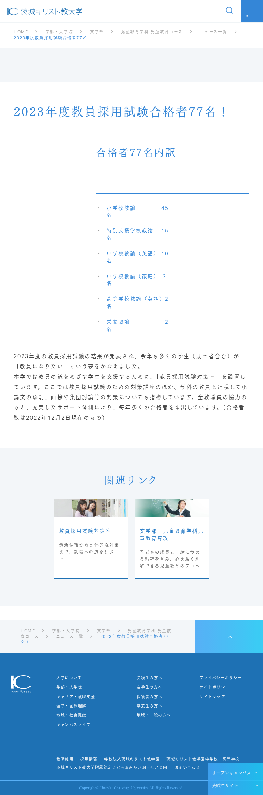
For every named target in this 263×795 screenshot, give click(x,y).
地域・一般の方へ (154, 715)
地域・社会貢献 (71, 715)
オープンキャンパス (231, 772)
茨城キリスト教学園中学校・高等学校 (202, 759)
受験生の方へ (149, 677)
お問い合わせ (187, 767)
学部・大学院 (69, 687)
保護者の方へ (149, 696)
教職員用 (64, 759)
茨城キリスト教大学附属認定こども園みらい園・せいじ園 (111, 767)
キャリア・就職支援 (75, 696)
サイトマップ (212, 696)
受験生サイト (225, 785)
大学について (69, 677)
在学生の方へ (149, 687)
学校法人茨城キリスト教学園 (132, 759)
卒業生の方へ (149, 705)
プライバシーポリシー (220, 677)
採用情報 (88, 759)
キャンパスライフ (73, 724)
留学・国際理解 (71, 705)
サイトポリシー (214, 687)
